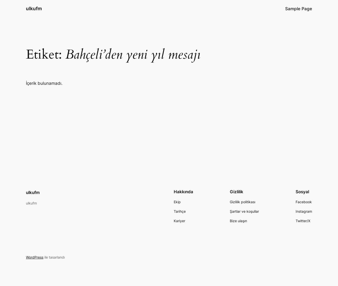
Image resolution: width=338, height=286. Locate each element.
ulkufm (34, 8)
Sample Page (298, 8)
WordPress (34, 257)
